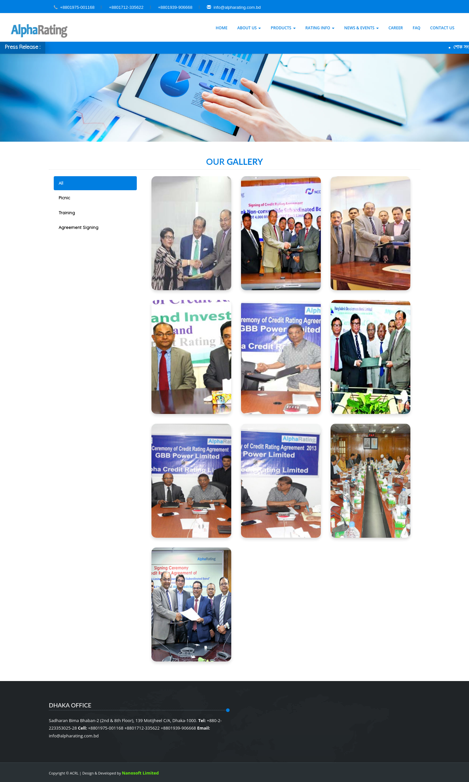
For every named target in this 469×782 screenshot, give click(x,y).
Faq (416, 28)
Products (283, 28)
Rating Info (320, 28)
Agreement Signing (78, 227)
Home (221, 28)
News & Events (361, 28)
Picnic (64, 197)
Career (396, 28)
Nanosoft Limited (140, 773)
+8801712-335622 (126, 7)
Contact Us (442, 28)
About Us (249, 28)
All (61, 183)
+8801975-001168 (77, 7)
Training (67, 212)
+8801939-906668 (175, 7)
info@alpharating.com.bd (234, 7)
